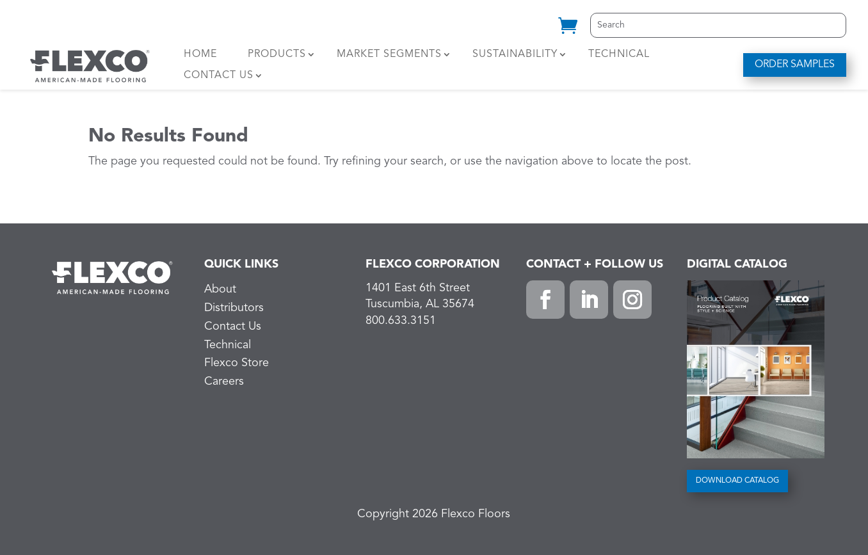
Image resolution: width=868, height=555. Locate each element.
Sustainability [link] (515, 54)
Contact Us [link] (218, 75)
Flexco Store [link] (236, 363)
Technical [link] (619, 54)
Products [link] (277, 54)
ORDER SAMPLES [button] (795, 65)
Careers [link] (224, 381)
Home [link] (200, 54)
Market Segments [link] (389, 54)
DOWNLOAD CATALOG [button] (737, 481)
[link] (567, 30)
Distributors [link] (234, 308)
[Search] (718, 25)
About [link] (220, 289)
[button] (545, 299)
